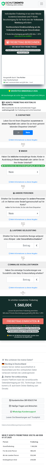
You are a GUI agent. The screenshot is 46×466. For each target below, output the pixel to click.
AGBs (29, 425)
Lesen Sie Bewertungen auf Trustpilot (23, 417)
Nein (28, 132)
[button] (23, 411)
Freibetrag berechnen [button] (23, 42)
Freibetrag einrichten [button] (23, 321)
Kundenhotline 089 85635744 (23, 400)
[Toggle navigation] (41, 3)
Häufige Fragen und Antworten (23, 406)
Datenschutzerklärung (9, 425)
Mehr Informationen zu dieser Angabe (23, 140)
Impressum (22, 425)
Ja (18, 132)
